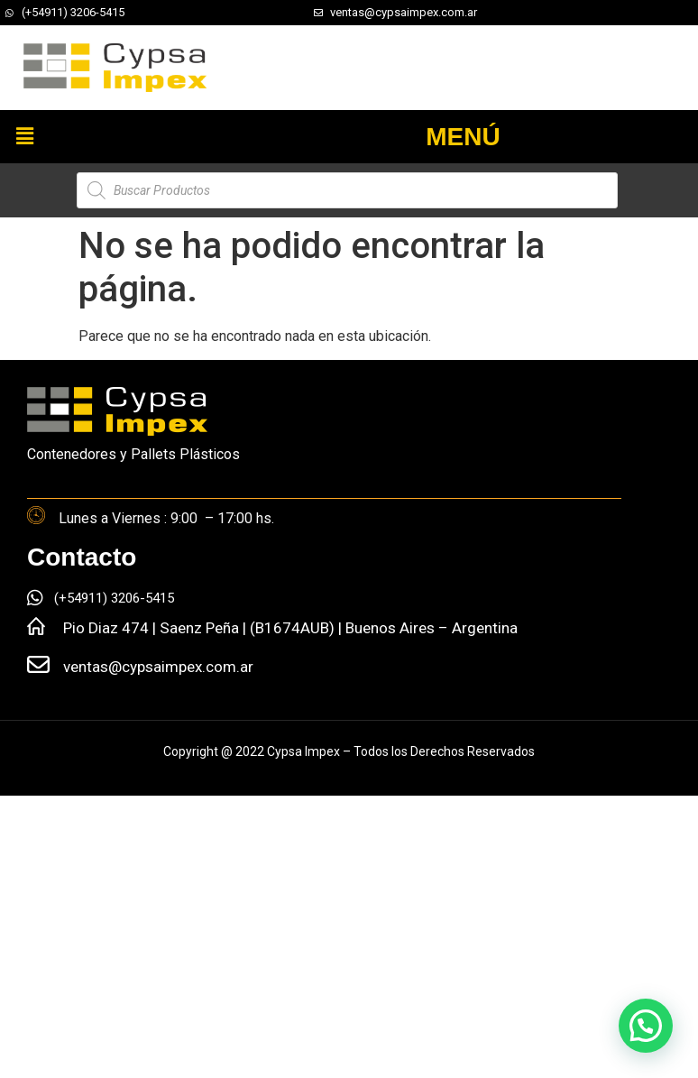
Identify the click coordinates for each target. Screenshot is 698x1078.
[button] (24, 136)
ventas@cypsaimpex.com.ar (158, 667)
